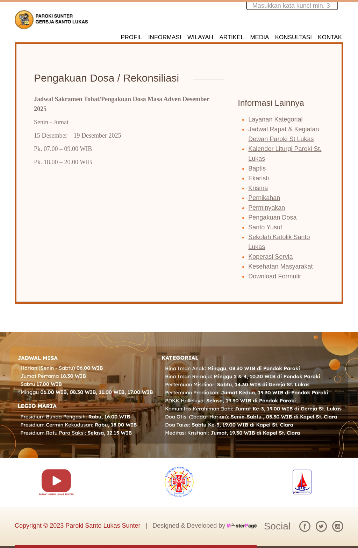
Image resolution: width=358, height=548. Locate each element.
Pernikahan (264, 197)
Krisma (258, 188)
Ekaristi (258, 178)
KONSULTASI (293, 37)
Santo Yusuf (265, 227)
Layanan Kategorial (275, 119)
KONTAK (330, 37)
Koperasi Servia (270, 256)
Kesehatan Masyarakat (280, 266)
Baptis (257, 168)
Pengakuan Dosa (272, 217)
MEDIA (259, 37)
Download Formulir (274, 276)
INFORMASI (164, 37)
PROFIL (131, 37)
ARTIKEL (231, 37)
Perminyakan (266, 207)
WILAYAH (200, 37)
